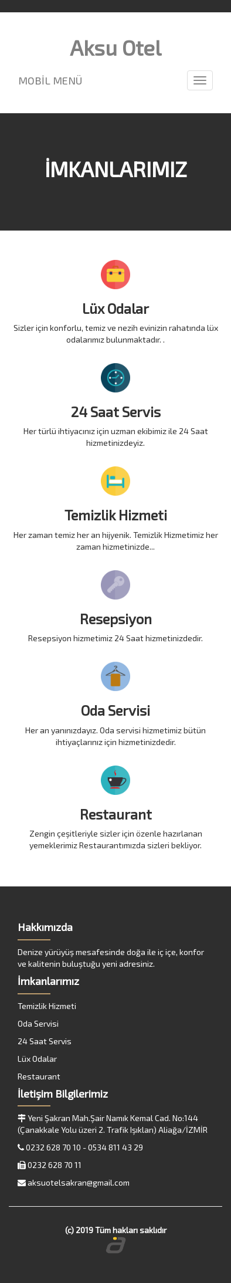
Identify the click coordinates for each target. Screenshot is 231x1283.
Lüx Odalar (37, 1059)
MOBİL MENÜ (50, 80)
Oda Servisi (38, 1023)
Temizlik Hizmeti (47, 1006)
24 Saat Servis (45, 1041)
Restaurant (39, 1076)
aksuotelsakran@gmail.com (79, 1182)
